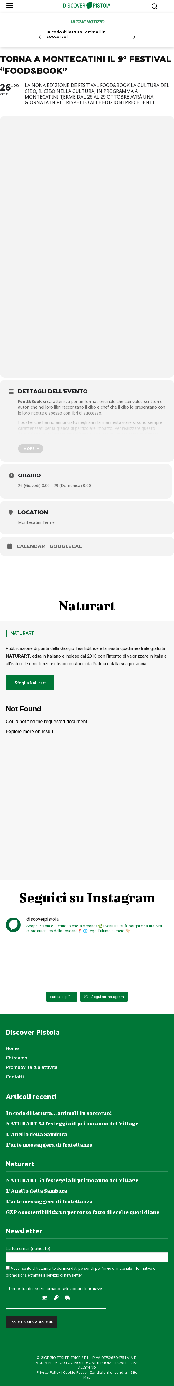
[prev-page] (40, 37)
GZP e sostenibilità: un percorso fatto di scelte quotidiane (82, 1212)
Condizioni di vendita (109, 1372)
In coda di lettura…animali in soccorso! (76, 34)
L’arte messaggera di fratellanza (49, 1145)
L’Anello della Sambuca (36, 1134)
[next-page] (134, 37)
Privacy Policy (48, 1372)
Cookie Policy (75, 1372)
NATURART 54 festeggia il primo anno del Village (72, 1123)
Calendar (30, 546)
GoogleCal (65, 546)
